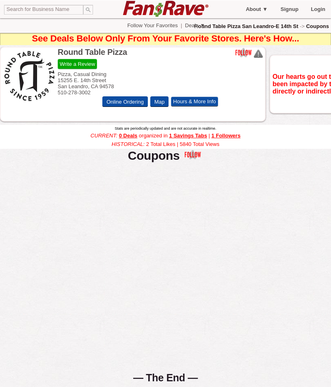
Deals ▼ (194, 25)
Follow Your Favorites (153, 25)
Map (159, 101)
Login (318, 9)
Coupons (317, 26)
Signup (290, 9)
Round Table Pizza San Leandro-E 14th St (246, 26)
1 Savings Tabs (188, 136)
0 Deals (128, 136)
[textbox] (43, 10)
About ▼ (257, 9)
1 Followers (226, 136)
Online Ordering (125, 101)
